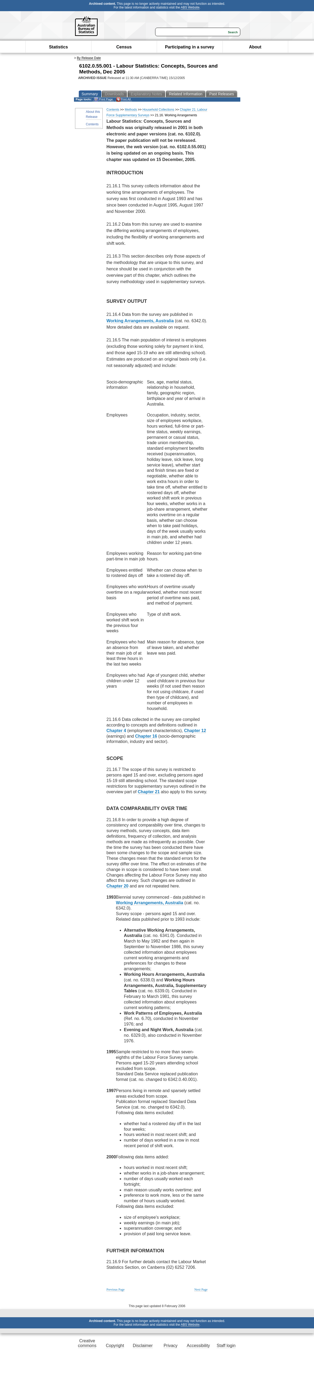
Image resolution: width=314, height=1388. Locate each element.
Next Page (201, 1289)
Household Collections (158, 109)
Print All (123, 99)
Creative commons (87, 1343)
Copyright (115, 1345)
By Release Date (89, 58)
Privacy (170, 1345)
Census (124, 47)
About (255, 47)
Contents (92, 124)
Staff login (226, 1345)
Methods (131, 109)
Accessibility (198, 1345)
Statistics (58, 47)
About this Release (93, 114)
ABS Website (190, 7)
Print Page (103, 99)
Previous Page (115, 1289)
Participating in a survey (189, 47)
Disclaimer (143, 1345)
